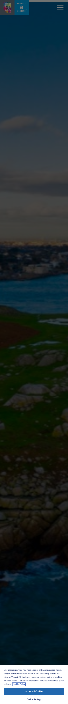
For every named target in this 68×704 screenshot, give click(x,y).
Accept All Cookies (34, 691)
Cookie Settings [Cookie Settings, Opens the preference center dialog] (34, 699)
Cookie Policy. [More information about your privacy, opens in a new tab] (19, 684)
